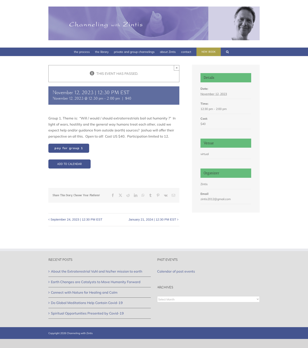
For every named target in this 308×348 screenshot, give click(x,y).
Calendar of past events (176, 271)
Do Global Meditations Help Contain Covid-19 (87, 303)
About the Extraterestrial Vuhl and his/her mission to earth (96, 271)
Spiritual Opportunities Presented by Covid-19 (87, 313)
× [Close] (177, 68)
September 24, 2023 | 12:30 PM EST (76, 219)
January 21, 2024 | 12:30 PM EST (152, 219)
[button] (227, 52)
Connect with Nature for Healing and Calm (84, 292)
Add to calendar (69, 164)
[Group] (68, 148)
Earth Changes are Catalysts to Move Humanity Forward (95, 282)
